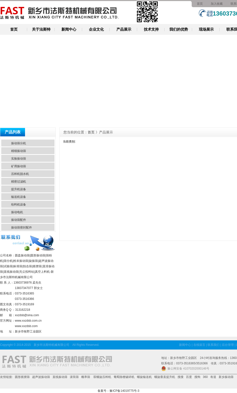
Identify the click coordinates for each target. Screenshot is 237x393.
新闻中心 (68, 29)
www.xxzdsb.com (26, 326)
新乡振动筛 (226, 377)
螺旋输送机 (144, 377)
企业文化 (96, 29)
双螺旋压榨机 (102, 377)
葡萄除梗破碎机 (124, 377)
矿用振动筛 (18, 166)
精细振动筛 (18, 151)
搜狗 (197, 377)
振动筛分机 (18, 143)
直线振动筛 (60, 377)
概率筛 (85, 377)
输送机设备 (18, 197)
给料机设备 (18, 204)
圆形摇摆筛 (22, 377)
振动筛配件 (18, 220)
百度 (189, 377)
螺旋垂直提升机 (164, 377)
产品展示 (123, 29)
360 (205, 377)
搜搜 (181, 377)
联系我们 (213, 345)
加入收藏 (217, 3)
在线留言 (199, 345)
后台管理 (228, 345)
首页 (200, 3)
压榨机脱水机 (20, 174)
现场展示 (206, 29)
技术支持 (151, 29)
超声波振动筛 (41, 377)
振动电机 (17, 212)
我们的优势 (178, 29)
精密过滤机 (18, 181)
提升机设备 (18, 189)
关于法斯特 (41, 29)
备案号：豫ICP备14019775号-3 (118, 391)
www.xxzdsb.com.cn (28, 320)
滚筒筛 (74, 377)
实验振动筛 (18, 158)
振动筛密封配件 (21, 227)
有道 (213, 377)
